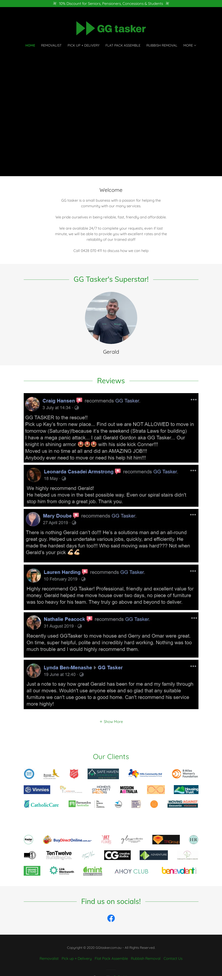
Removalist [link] (51, 45)
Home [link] (30, 45)
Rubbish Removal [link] (161, 45)
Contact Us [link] (173, 958)
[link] (111, 27)
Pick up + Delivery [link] (84, 45)
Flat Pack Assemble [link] (122, 45)
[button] (190, 45)
